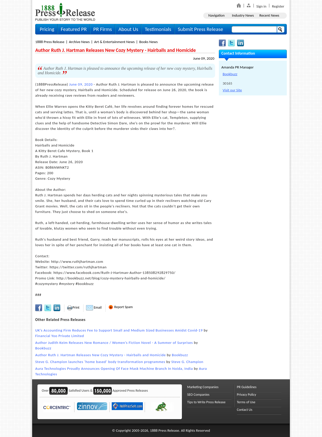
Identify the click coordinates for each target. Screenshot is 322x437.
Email (94, 307)
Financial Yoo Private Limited (59, 336)
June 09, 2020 (203, 58)
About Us (128, 29)
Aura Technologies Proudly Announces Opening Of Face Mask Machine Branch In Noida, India (114, 368)
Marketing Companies (202, 387)
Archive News (79, 42)
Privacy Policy (246, 394)
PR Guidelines (247, 387)
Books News (148, 42)
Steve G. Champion (187, 361)
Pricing (47, 29)
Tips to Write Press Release (206, 402)
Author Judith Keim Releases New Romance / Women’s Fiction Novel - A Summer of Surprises (114, 342)
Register (278, 6)
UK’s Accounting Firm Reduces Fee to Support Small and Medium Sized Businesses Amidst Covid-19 (119, 330)
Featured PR (74, 29)
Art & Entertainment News (114, 42)
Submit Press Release (200, 29)
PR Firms (102, 29)
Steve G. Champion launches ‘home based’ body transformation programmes (100, 361)
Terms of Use (246, 402)
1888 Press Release (49, 42)
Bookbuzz (43, 348)
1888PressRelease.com (65, 12)
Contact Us (245, 410)
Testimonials (158, 29)
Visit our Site (232, 90)
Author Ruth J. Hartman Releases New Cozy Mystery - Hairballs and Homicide (100, 355)
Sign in (261, 6)
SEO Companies (198, 394)
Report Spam (120, 307)
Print (73, 307)
